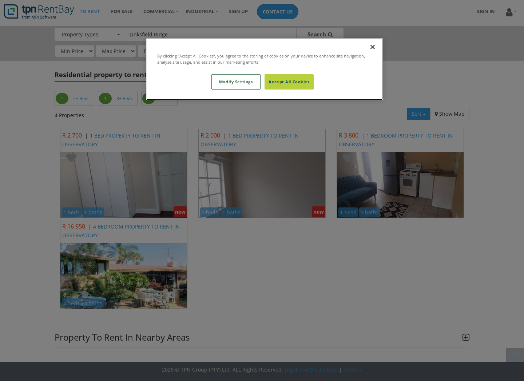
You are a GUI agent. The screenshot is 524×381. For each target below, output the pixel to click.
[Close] (373, 47)
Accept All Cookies (289, 81)
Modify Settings (236, 81)
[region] (264, 69)
